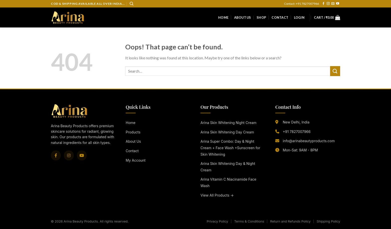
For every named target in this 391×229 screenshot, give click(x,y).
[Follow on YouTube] (337, 3)
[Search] (131, 3)
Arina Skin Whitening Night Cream (228, 122)
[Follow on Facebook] (323, 3)
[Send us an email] (332, 3)
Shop (261, 17)
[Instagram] (69, 155)
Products (133, 132)
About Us (242, 17)
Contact (280, 17)
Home (223, 17)
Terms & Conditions (249, 221)
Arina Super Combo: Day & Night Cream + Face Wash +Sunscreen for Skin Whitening (230, 147)
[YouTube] (82, 155)
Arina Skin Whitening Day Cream (227, 132)
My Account (136, 160)
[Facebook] (56, 155)
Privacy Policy (217, 221)
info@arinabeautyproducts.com (309, 141)
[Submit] (335, 71)
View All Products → (217, 195)
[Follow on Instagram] (328, 3)
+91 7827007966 (296, 131)
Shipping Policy (328, 221)
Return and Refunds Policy (290, 221)
